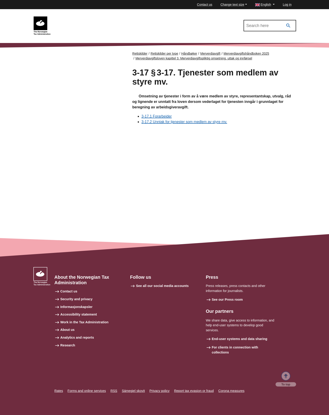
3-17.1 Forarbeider (156, 116)
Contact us (204, 4)
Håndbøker (189, 53)
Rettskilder (139, 53)
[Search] (288, 25)
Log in (287, 4)
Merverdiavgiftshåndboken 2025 (78, 18)
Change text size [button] (232, 4)
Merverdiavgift (210, 53)
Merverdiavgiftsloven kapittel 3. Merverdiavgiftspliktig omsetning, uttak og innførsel (193, 58)
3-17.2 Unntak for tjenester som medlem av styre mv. (184, 122)
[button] (265, 4)
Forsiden (53, 52)
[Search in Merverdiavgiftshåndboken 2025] (270, 25)
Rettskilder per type (164, 53)
